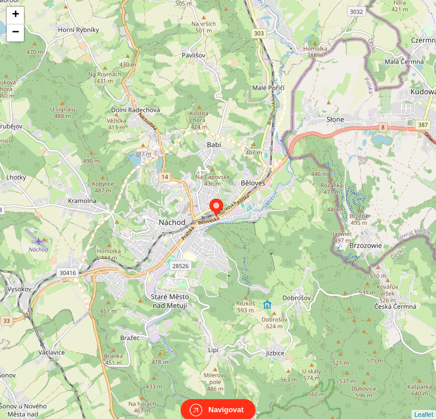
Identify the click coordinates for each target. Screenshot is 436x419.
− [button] (15, 32)
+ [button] (15, 15)
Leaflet (423, 404)
